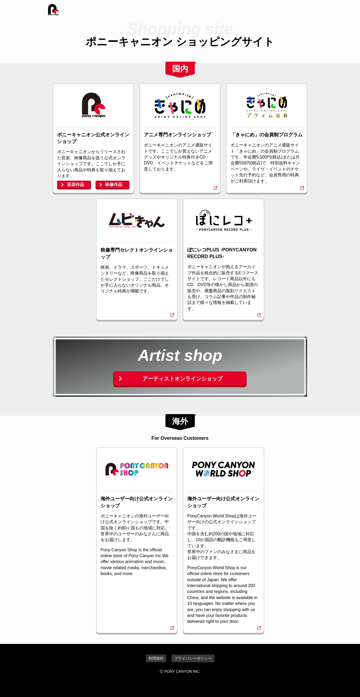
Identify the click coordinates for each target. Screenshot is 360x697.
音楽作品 (75, 184)
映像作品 (113, 184)
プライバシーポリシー (193, 658)
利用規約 (156, 658)
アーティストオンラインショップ (183, 379)
